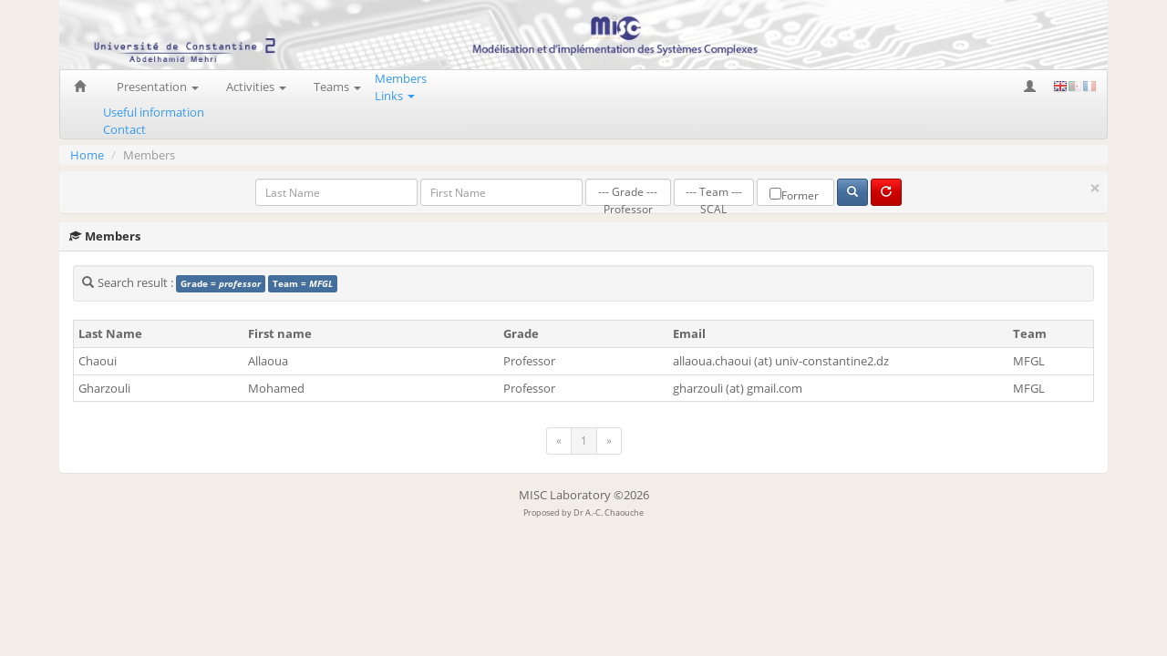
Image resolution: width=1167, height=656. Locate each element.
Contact (124, 129)
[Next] (609, 441)
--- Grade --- (628, 192)
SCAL (714, 210)
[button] (1031, 86)
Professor (628, 210)
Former (794, 195)
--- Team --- (714, 192)
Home (87, 155)
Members (401, 78)
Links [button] (395, 95)
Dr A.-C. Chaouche (608, 512)
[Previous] (559, 441)
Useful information (153, 112)
